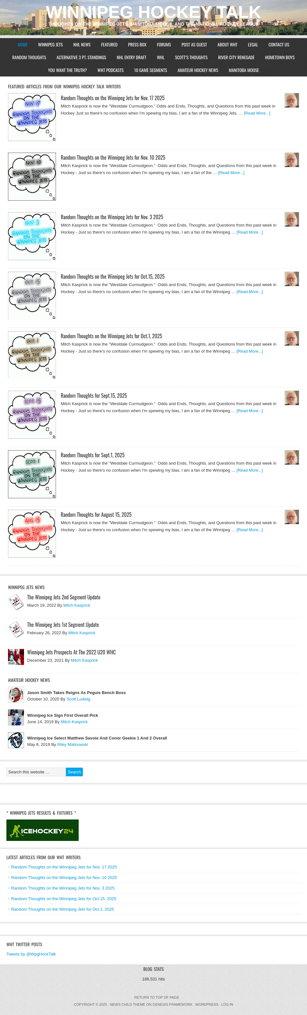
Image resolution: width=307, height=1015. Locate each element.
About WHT (227, 44)
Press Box (137, 44)
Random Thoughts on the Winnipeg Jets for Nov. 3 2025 (112, 217)
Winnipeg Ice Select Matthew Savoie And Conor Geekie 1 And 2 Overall (97, 738)
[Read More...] (257, 113)
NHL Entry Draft (131, 57)
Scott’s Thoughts (191, 57)
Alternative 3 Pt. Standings (81, 57)
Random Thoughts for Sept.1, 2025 (93, 455)
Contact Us (279, 44)
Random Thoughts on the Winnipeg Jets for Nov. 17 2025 (113, 98)
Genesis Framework (173, 1004)
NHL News (82, 44)
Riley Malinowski (72, 744)
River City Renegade (236, 57)
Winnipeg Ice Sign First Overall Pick (62, 715)
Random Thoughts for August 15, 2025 (96, 514)
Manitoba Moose (244, 70)
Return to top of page (156, 997)
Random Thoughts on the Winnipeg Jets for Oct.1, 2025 (111, 336)
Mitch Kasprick (77, 605)
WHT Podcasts (111, 70)
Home (23, 44)
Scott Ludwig (78, 699)
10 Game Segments (150, 70)
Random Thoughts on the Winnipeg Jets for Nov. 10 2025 (113, 157)
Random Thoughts (29, 57)
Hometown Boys (280, 57)
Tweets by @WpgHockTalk (31, 954)
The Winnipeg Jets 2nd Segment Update (63, 597)
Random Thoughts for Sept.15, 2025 (94, 395)
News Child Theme (127, 1004)
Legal (253, 44)
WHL (161, 57)
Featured (109, 44)
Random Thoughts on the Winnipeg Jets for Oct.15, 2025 (113, 276)
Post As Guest (194, 44)
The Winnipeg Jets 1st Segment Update (63, 624)
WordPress (206, 1004)
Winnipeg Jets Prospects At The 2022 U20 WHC (71, 652)
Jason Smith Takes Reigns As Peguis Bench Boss (76, 692)
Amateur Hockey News (197, 70)
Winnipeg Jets (50, 44)
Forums (164, 44)
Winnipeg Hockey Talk (153, 11)
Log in (227, 1004)
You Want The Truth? (67, 70)
